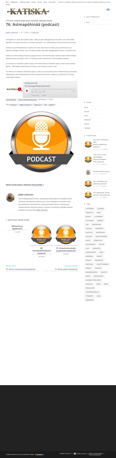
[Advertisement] (97, 63)
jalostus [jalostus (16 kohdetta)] (89, 232)
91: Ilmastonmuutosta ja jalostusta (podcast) (66, 249)
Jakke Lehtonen (12, 32)
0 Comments (103, 164)
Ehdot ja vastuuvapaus (96, 453)
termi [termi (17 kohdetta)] (106, 284)
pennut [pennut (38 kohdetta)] (89, 268)
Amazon (14, 104)
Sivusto (33, 2)
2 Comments (103, 197)
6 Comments (104, 149)
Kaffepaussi (14, 2)
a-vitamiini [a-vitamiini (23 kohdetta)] (90, 209)
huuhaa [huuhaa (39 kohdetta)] (89, 228)
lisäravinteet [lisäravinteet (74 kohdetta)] (91, 252)
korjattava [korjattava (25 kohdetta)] (98, 240)
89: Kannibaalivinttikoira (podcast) (42, 251)
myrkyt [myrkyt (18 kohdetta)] (99, 256)
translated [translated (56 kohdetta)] (90, 288)
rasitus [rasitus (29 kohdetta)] (104, 272)
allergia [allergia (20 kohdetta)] (100, 209)
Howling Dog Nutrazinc (101, 171)
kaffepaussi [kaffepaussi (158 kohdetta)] (100, 232)
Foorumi (52, 2)
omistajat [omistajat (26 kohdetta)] (89, 264)
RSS (45, 104)
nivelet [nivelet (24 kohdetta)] (88, 260)
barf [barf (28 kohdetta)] (98, 213)
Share (44, 95)
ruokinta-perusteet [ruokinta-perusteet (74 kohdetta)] (93, 280)
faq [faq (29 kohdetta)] (87, 224)
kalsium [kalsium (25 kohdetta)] (89, 236)
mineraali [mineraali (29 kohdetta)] (89, 256)
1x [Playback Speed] (40, 92)
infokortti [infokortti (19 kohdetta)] (99, 228)
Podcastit (35, 32)
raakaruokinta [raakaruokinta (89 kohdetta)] (91, 272)
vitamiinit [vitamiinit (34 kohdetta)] (89, 296)
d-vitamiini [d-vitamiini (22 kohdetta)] (98, 217)
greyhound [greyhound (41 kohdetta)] (96, 224)
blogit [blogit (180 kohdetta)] (88, 217)
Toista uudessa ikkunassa (27, 99)
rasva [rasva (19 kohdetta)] (88, 276)
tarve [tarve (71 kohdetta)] (98, 284)
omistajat (42, 20)
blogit (28, 20)
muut (86, 116)
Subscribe (35, 95)
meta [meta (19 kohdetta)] (101, 252)
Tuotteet (87, 128)
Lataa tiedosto (11, 99)
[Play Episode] (26, 90)
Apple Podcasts (25, 104)
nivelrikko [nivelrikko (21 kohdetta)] (99, 260)
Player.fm (38, 104)
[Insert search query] (97, 22)
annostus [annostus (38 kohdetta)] (89, 213)
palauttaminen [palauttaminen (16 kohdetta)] (102, 264)
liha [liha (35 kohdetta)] (87, 248)
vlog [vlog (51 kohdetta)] (98, 296)
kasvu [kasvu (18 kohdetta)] (88, 240)
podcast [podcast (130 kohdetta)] (98, 268)
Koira (7, 2)
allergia (17, 20)
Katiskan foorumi (66, 453)
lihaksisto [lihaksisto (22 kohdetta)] (96, 248)
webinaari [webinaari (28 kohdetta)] (89, 300)
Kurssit (40, 2)
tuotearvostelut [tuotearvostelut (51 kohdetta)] (92, 292)
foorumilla (38, 184)
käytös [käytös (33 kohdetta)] (101, 244)
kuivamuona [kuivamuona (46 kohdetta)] (90, 244)
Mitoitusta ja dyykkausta (17, 227)
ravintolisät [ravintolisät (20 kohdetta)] (98, 276)
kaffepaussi (35, 20)
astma (23, 20)
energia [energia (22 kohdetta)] (100, 221)
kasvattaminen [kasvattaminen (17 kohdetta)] (101, 236)
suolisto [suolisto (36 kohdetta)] (89, 284)
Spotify (52, 104)
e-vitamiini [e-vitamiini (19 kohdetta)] (90, 221)
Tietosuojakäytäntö (95, 455)
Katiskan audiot (25, 2)
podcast (49, 20)
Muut (45, 2)
